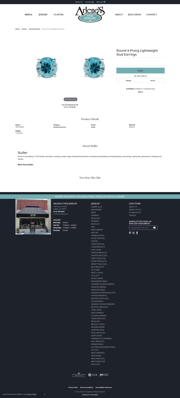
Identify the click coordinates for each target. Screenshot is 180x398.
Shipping (128, 80)
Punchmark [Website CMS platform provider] (94, 395)
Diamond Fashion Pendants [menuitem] (103, 304)
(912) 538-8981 (70, 107)
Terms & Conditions (86, 387)
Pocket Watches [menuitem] (98, 238)
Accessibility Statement (104, 387)
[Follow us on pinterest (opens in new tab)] (130, 233)
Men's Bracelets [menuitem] (98, 358)
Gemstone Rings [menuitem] (98, 290)
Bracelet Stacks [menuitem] (98, 324)
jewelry (17, 29)
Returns (153, 80)
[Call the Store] (59, 211)
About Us (133, 207)
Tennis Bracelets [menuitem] (98, 318)
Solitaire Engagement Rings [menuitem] (103, 347)
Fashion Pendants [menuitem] (99, 295)
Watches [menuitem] (94, 232)
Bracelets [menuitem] (95, 224)
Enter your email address (139, 223)
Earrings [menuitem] (95, 215)
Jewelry (43, 14)
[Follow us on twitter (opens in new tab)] (133, 233)
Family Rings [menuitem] (96, 310)
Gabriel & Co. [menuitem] (96, 207)
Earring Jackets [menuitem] (97, 235)
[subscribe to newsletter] (154, 228)
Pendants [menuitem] (95, 221)
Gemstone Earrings (34, 29)
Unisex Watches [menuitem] (97, 244)
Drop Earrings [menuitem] (97, 313)
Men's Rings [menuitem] (96, 356)
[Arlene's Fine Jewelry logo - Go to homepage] (90, 14)
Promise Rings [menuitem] (97, 344)
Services (132, 215)
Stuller (93, 127)
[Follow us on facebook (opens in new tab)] (137, 233)
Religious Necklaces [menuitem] (100, 298)
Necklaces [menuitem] (95, 218)
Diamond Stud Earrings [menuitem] (101, 338)
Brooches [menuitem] (95, 321)
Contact (151, 14)
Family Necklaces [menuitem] (98, 258)
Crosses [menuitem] (94, 241)
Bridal (28, 14)
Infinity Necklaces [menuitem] (99, 264)
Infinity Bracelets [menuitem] (99, 261)
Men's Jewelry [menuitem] (97, 230)
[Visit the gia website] (92, 375)
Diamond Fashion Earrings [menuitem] (102, 284)
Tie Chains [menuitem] (95, 270)
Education (134, 14)
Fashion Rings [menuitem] (97, 301)
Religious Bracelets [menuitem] (99, 307)
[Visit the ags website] (79, 375)
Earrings (24, 29)
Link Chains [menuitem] (96, 250)
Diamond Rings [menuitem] (97, 330)
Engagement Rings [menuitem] (99, 281)
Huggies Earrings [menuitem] (98, 316)
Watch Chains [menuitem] (97, 273)
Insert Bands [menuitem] (96, 336)
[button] (79, 2)
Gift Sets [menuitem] (95, 350)
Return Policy (135, 212)
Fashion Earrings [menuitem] (98, 287)
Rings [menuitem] (93, 212)
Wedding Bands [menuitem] (98, 327)
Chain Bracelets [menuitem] (98, 247)
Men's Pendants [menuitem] (98, 353)
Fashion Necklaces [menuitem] (99, 255)
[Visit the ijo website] (104, 375)
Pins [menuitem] (93, 227)
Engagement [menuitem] (96, 210)
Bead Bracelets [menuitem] (97, 267)
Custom (58, 14)
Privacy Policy (135, 210)
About (119, 14)
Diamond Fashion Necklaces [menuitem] (103, 293)
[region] (70, 67)
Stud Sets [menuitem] (95, 275)
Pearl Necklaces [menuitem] (98, 333)
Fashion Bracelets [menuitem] (99, 253)
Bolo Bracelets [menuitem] (97, 341)
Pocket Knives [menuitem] (97, 278)
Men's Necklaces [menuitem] (98, 361)
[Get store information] (60, 214)
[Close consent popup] (44, 394)
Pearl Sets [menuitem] (95, 364)
